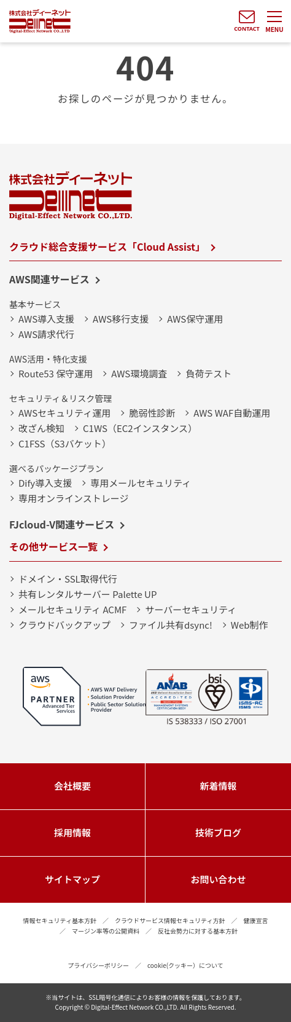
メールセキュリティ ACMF (72, 609)
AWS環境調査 (139, 373)
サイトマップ (72, 879)
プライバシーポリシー (98, 965)
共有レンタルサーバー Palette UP (87, 594)
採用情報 (72, 832)
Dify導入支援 (45, 482)
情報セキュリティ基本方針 (59, 920)
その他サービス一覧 (53, 546)
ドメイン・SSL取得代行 (67, 578)
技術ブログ (218, 832)
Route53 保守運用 (55, 373)
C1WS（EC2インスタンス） (140, 428)
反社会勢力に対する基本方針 (198, 930)
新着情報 (218, 785)
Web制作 (249, 624)
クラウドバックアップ (64, 624)
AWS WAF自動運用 (231, 412)
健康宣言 (255, 920)
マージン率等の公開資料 (105, 930)
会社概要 (72, 785)
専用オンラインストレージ (73, 498)
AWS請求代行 (46, 334)
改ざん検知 (41, 428)
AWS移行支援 (121, 318)
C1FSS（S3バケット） (64, 443)
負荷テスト (208, 373)
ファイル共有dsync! (170, 624)
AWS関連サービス (49, 279)
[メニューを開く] (274, 21)
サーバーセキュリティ (190, 609)
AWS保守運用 (195, 318)
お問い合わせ (218, 879)
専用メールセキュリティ (140, 482)
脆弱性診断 (152, 412)
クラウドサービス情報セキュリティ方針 (170, 920)
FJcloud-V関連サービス (61, 524)
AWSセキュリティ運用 (64, 412)
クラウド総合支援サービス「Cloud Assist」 (107, 246)
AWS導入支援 (46, 318)
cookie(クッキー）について (185, 965)
